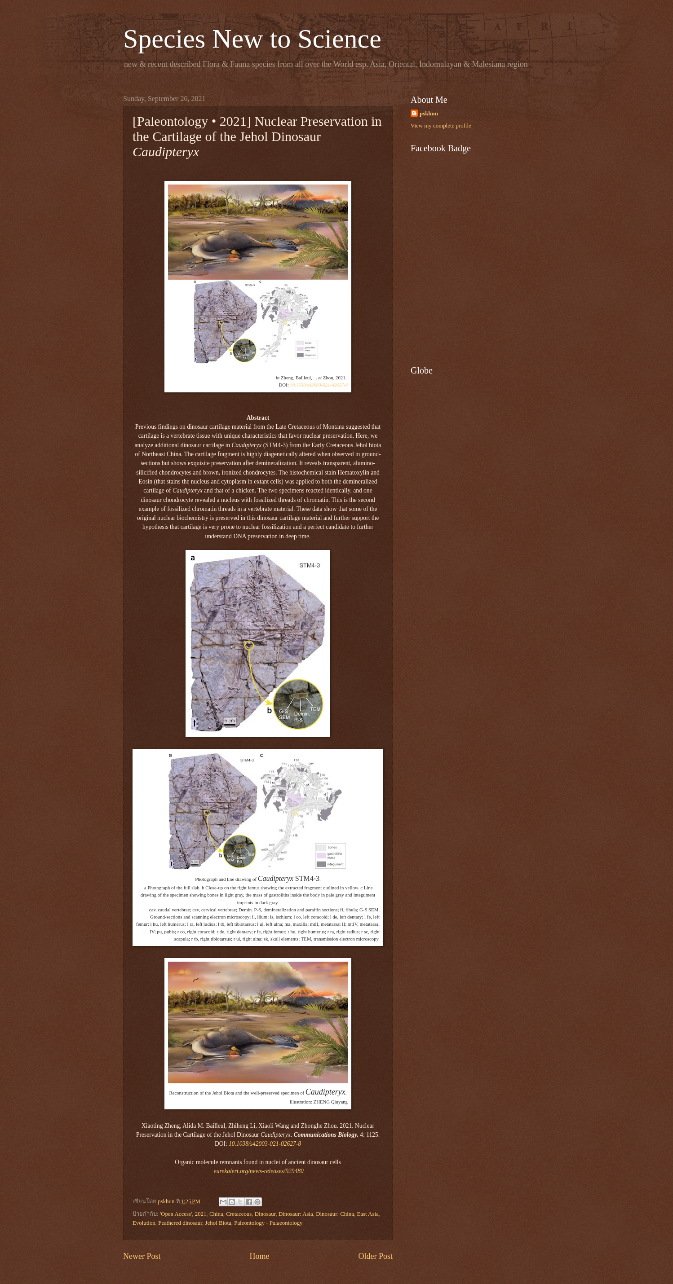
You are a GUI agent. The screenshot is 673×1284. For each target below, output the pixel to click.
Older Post (375, 1256)
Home (259, 1256)
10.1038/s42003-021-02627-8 (319, 384)
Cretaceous (239, 1214)
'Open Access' (176, 1214)
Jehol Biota (218, 1223)
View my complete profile (441, 126)
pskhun (429, 113)
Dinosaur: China (335, 1214)
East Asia (367, 1214)
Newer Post (142, 1256)
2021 (201, 1214)
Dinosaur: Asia (296, 1214)
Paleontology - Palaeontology (268, 1223)
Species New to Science (252, 38)
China (216, 1214)
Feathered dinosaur (180, 1223)
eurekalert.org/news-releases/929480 (259, 1171)
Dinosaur (265, 1214)
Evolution (144, 1223)
